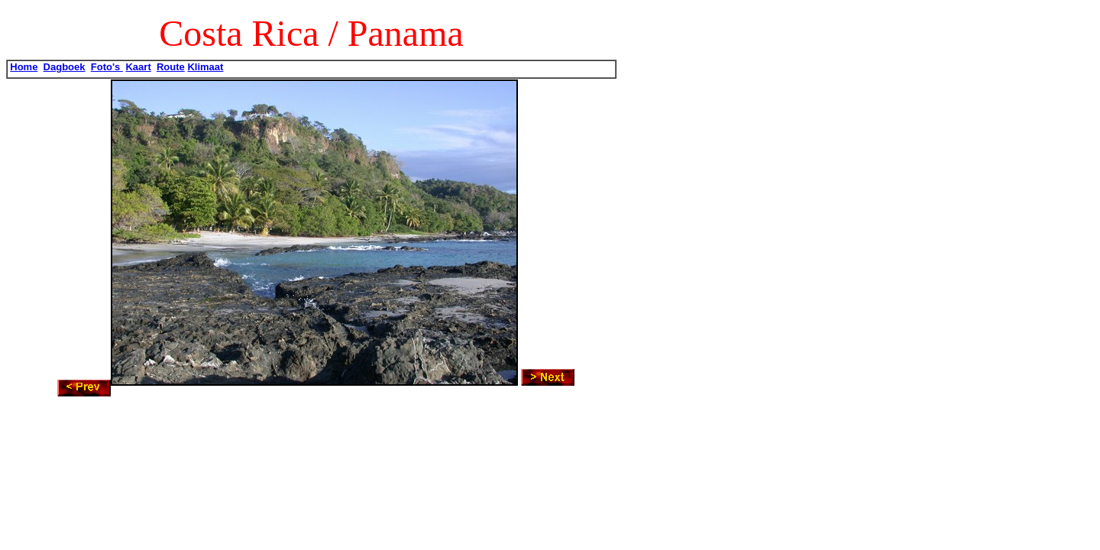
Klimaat (205, 67)
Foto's (107, 67)
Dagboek (65, 67)
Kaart (137, 67)
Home (23, 67)
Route (171, 67)
